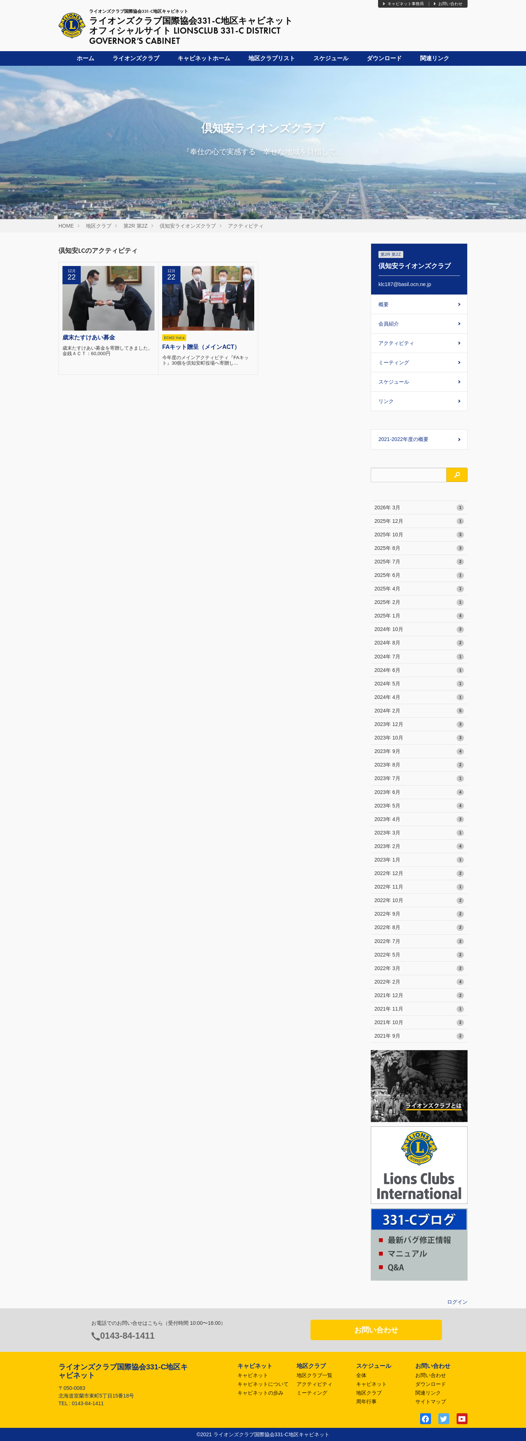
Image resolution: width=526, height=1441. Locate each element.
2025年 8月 (419, 548)
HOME (66, 226)
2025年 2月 (419, 602)
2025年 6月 (419, 575)
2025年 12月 (419, 521)
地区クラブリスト (271, 58)
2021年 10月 (419, 1022)
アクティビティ (246, 226)
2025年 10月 (419, 535)
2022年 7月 (419, 941)
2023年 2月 (419, 846)
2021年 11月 (419, 1009)
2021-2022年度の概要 (403, 439)
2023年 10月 (419, 738)
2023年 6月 (419, 792)
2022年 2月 (419, 982)
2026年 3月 (419, 508)
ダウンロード (384, 58)
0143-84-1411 (127, 1336)
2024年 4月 (419, 697)
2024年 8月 (419, 643)
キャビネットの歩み (260, 1393)
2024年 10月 (419, 629)
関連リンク (434, 58)
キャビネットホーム (204, 58)
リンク (386, 401)
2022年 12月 (419, 873)
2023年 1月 (419, 860)
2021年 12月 (419, 995)
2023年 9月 (419, 751)
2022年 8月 (419, 927)
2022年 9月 (419, 914)
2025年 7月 (419, 562)
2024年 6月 (419, 670)
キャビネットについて (263, 1384)
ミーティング (393, 362)
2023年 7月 (419, 778)
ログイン (457, 1302)
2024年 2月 (419, 711)
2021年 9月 (419, 1036)
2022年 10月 (419, 900)
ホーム (85, 58)
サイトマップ (430, 1401)
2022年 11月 (419, 887)
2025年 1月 (419, 616)
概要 (383, 304)
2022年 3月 (419, 968)
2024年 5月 (419, 684)
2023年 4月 (419, 819)
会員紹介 (388, 324)
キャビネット (252, 1375)
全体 (361, 1375)
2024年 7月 (419, 657)
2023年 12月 (419, 724)
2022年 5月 (419, 955)
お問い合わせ (447, 3)
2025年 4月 (419, 589)
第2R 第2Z (135, 226)
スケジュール (330, 58)
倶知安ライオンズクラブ (188, 226)
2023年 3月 (419, 833)
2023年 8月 (419, 765)
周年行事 (366, 1401)
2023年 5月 (419, 806)
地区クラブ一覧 (314, 1375)
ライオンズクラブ (136, 58)
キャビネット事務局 (403, 3)
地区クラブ (98, 226)
